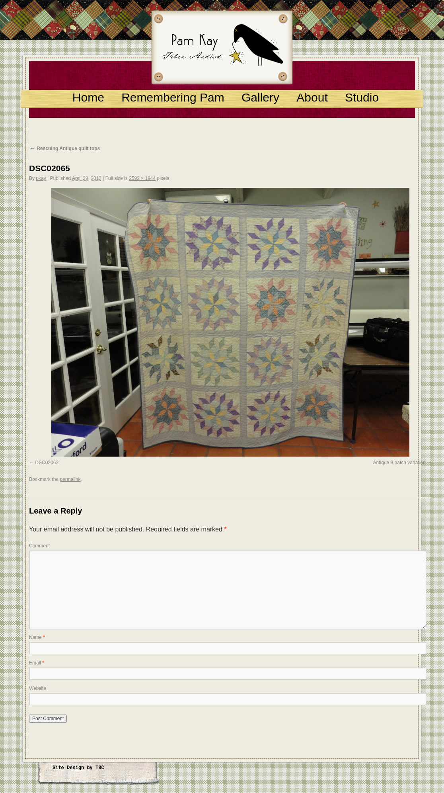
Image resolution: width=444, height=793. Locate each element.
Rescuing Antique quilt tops (64, 148)
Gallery (260, 97)
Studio (362, 97)
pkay (41, 178)
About (311, 97)
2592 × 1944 (142, 178)
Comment (39, 546)
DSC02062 (46, 462)
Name (37, 637)
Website (37, 688)
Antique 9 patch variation (399, 462)
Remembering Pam (172, 97)
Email (36, 663)
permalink (70, 479)
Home (88, 97)
